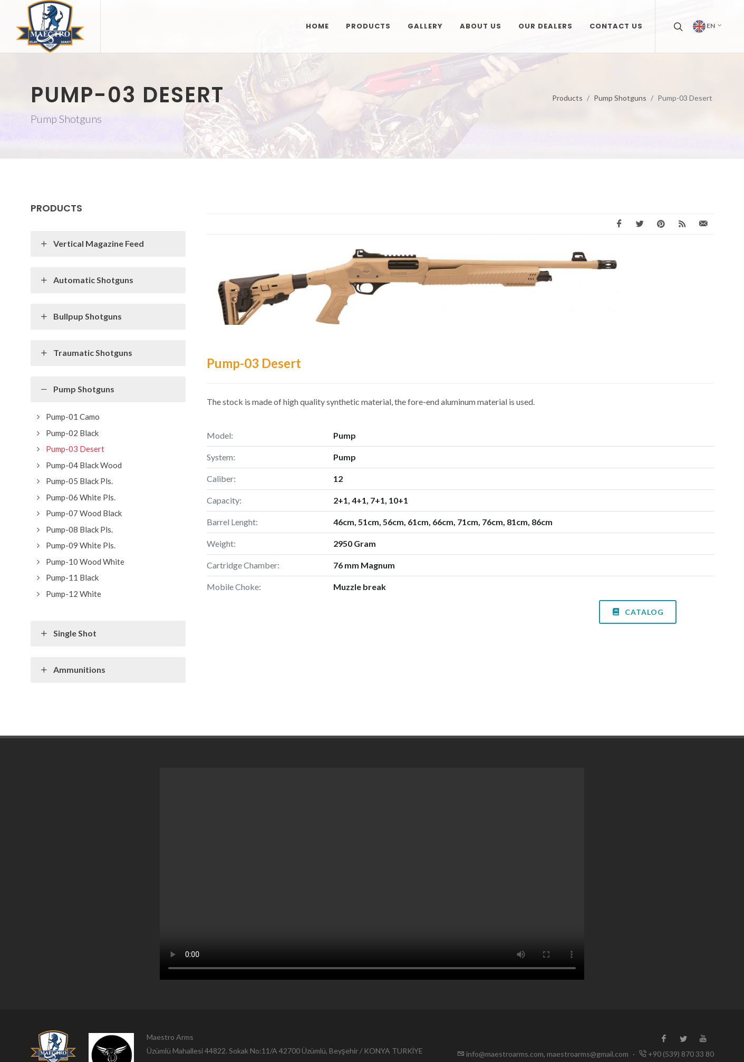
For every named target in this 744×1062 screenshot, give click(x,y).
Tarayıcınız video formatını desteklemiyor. (372, 874)
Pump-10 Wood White (85, 561)
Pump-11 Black (72, 577)
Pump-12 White (73, 593)
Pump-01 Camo (73, 416)
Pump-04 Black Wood (84, 465)
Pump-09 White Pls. (80, 545)
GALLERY (425, 26)
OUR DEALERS (545, 26)
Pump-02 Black (72, 433)
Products (567, 97)
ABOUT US (480, 26)
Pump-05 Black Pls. (79, 481)
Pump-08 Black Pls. (79, 529)
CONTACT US (616, 26)
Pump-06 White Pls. (80, 497)
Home (317, 26)
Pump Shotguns (620, 97)
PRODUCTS (368, 26)
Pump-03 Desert (75, 448)
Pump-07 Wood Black (84, 513)
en (707, 26)
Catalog (638, 611)
